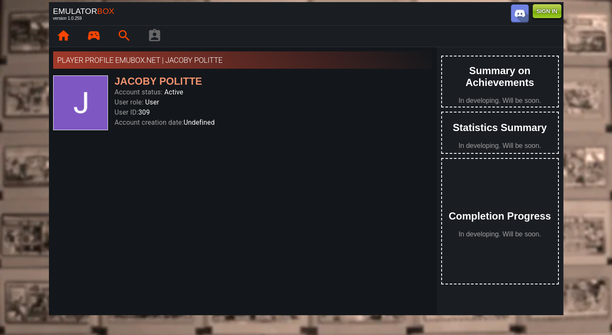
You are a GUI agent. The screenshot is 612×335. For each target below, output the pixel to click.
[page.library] (94, 36)
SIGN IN (547, 11)
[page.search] (124, 36)
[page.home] (63, 36)
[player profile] (155, 36)
